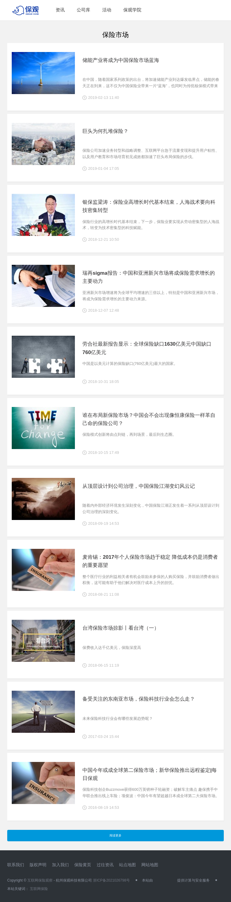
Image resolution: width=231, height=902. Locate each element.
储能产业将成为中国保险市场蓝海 (120, 60)
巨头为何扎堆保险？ (105, 131)
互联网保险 (38, 889)
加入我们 (60, 864)
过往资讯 (105, 864)
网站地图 (149, 864)
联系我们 (15, 864)
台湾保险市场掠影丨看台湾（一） (120, 628)
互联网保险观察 (40, 880)
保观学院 (132, 9)
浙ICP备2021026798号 (111, 880)
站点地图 (127, 864)
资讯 (60, 9)
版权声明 (37, 864)
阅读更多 (115, 835)
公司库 (83, 9)
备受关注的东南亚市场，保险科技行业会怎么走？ (138, 699)
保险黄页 (82, 864)
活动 (106, 9)
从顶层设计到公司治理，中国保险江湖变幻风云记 (138, 486)
